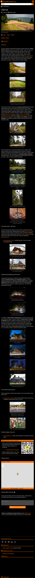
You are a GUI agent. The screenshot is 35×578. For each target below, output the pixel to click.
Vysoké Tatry (28, 55)
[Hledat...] (16, 4)
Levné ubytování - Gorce (9, 240)
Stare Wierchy (22, 234)
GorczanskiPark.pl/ (8, 435)
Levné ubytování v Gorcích (8, 547)
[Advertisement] (17, 526)
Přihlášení (6, 6)
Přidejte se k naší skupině (8, 553)
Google (21, 488)
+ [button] (2, 464)
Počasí (4, 44)
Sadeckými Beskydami (11, 114)
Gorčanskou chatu (5, 237)
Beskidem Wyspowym (5, 115)
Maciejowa (28, 234)
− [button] (2, 466)
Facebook (29, 513)
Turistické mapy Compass (9, 398)
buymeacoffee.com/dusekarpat (12, 449)
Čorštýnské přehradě (25, 115)
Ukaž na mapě (5, 37)
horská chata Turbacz (29, 231)
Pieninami (22, 114)
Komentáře (5, 41)
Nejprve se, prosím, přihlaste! (17, 507)
